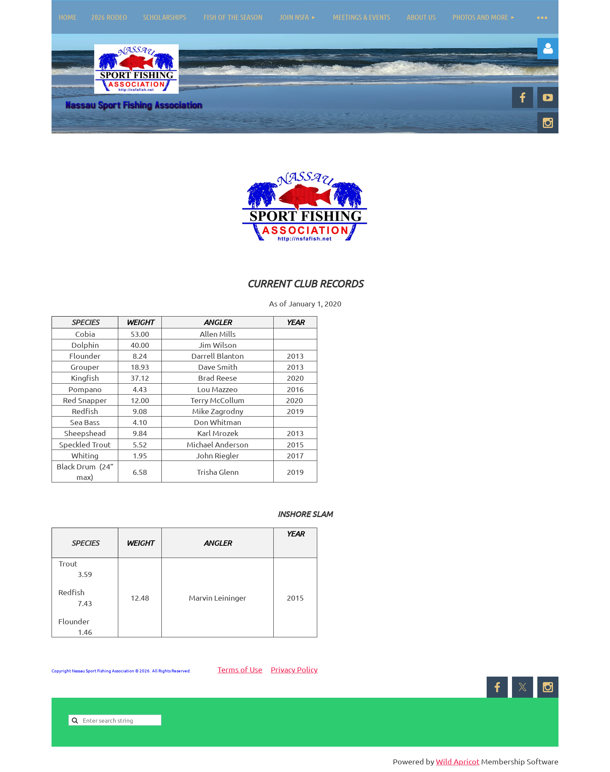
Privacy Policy (294, 669)
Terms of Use (240, 669)
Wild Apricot (457, 761)
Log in (547, 48)
